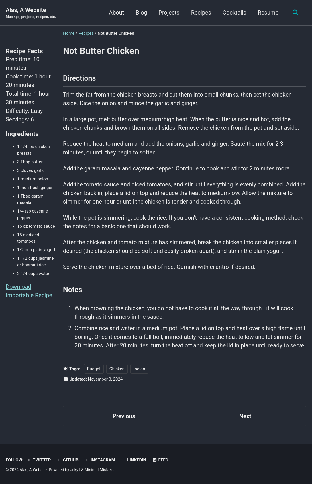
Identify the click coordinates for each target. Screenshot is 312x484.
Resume (268, 12)
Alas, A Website (31, 13)
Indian (139, 368)
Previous (124, 416)
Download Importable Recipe (29, 291)
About (116, 12)
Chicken (117, 368)
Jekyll (75, 469)
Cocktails (234, 12)
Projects (168, 12)
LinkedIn (133, 460)
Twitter (38, 460)
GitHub (68, 460)
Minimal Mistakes (100, 469)
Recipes (201, 12)
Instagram (99, 460)
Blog (141, 12)
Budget (94, 368)
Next (245, 416)
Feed (160, 460)
